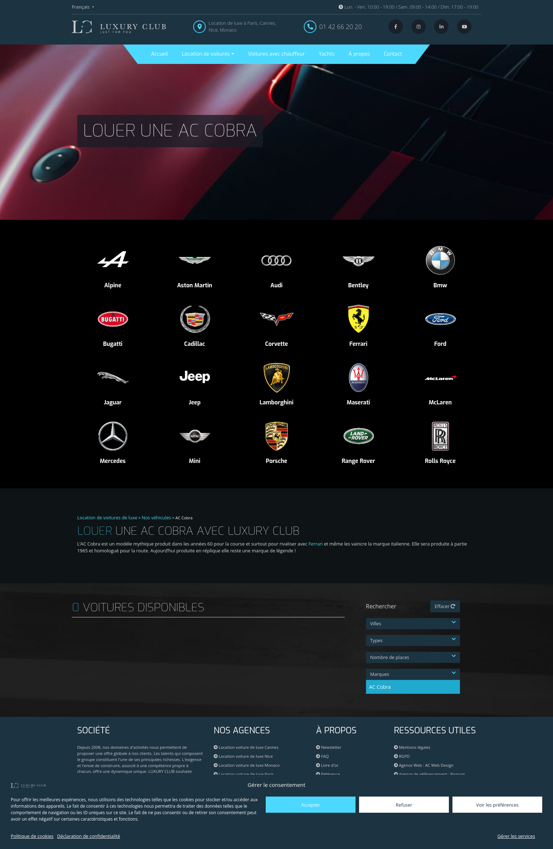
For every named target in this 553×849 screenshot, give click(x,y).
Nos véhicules (156, 517)
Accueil (159, 54)
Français (81, 7)
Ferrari (315, 544)
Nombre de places (413, 657)
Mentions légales (412, 747)
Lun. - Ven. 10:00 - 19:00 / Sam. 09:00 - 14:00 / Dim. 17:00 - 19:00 (408, 7)
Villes (413, 623)
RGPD (402, 756)
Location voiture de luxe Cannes (246, 747)
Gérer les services (516, 836)
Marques (413, 674)
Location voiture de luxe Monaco (247, 765)
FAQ (322, 756)
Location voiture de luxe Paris (244, 774)
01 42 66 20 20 (340, 26)
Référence (328, 774)
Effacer (445, 606)
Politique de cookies (32, 836)
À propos (359, 54)
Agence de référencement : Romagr (432, 774)
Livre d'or (327, 765)
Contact (393, 54)
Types (413, 640)
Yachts (327, 54)
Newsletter (328, 747)
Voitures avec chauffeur (276, 54)
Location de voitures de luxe (107, 517)
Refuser (404, 805)
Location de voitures (206, 54)
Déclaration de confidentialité (88, 836)
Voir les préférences (497, 805)
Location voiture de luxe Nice (243, 756)
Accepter (310, 805)
